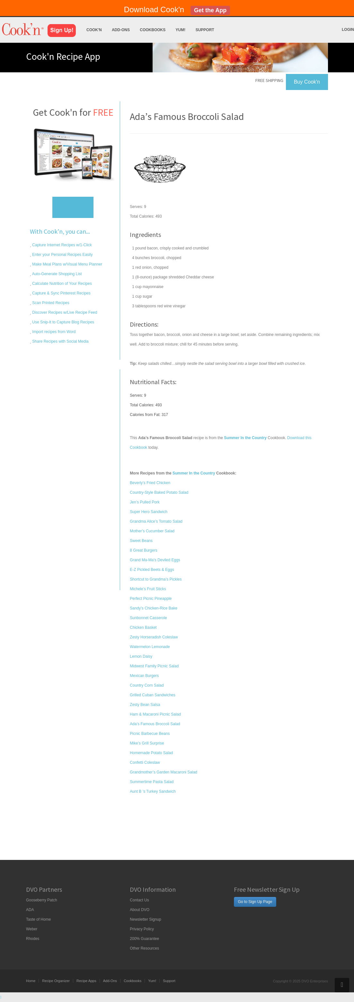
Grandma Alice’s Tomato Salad (156, 521)
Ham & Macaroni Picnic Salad (155, 714)
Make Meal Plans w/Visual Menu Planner (66, 264)
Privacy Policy (142, 929)
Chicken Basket (143, 627)
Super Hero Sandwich (148, 512)
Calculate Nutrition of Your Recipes (61, 283)
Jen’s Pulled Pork (145, 502)
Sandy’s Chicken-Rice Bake (153, 608)
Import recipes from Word (53, 331)
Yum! (181, 30)
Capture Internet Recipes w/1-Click (61, 245)
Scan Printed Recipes (50, 303)
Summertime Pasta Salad (151, 782)
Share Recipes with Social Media (60, 341)
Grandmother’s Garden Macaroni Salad (163, 772)
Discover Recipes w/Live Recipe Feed (64, 312)
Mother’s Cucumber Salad (152, 531)
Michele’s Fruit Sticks (148, 589)
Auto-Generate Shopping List (56, 274)
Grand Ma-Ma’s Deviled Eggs (155, 560)
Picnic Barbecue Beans (150, 733)
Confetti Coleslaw (145, 762)
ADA (30, 909)
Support (205, 30)
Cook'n (94, 30)
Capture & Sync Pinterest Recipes (61, 293)
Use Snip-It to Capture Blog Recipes (62, 322)
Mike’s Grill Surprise (147, 743)
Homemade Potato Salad (151, 753)
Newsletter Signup (145, 919)
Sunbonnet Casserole (148, 618)
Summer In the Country (194, 473)
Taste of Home (38, 919)
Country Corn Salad (147, 685)
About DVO (139, 909)
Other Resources (144, 948)
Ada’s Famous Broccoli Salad (155, 724)
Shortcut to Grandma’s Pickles (155, 579)
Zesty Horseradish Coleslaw (154, 637)
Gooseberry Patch (41, 900)
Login (348, 29)
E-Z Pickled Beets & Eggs (152, 569)
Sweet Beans (141, 540)
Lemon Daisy (141, 656)
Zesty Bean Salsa (145, 704)
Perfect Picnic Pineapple (151, 598)
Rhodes (32, 938)
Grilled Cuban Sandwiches (152, 695)
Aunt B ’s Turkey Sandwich (153, 791)
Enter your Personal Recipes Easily (62, 254)
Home (30, 981)
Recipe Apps (86, 981)
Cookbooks (152, 30)
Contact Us (139, 900)
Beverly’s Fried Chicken (150, 483)
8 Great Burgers (143, 550)
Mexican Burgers (144, 675)
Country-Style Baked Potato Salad (159, 492)
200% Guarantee (144, 938)
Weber (31, 929)
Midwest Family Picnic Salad (154, 666)
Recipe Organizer (56, 981)
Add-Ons (121, 30)
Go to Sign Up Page (255, 901)
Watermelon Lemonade (150, 647)
